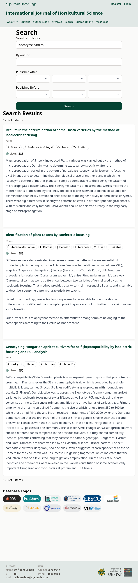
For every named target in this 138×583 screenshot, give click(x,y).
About (12, 22)
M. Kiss (98, 247)
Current (25, 22)
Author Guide (41, 22)
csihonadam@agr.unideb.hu (31, 577)
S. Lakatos (114, 247)
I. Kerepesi (82, 247)
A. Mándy (13, 147)
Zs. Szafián (80, 147)
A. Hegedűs (67, 364)
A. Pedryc (13, 364)
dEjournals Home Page (21, 4)
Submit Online (84, 22)
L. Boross (46, 247)
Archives (57, 22)
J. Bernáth (63, 247)
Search (69, 22)
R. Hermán (47, 364)
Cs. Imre (62, 147)
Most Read (102, 22)
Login (127, 4)
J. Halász (30, 364)
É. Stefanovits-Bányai (39, 147)
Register (116, 4)
